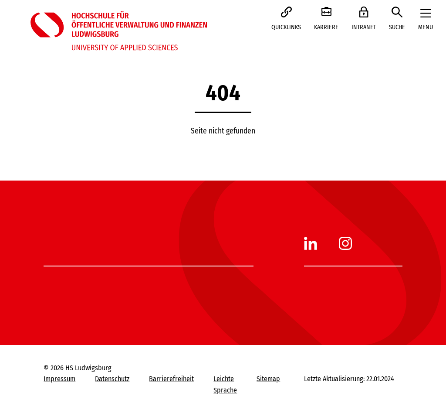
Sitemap (268, 379)
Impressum (59, 379)
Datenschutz (112, 379)
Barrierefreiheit (171, 379)
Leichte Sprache (225, 384)
